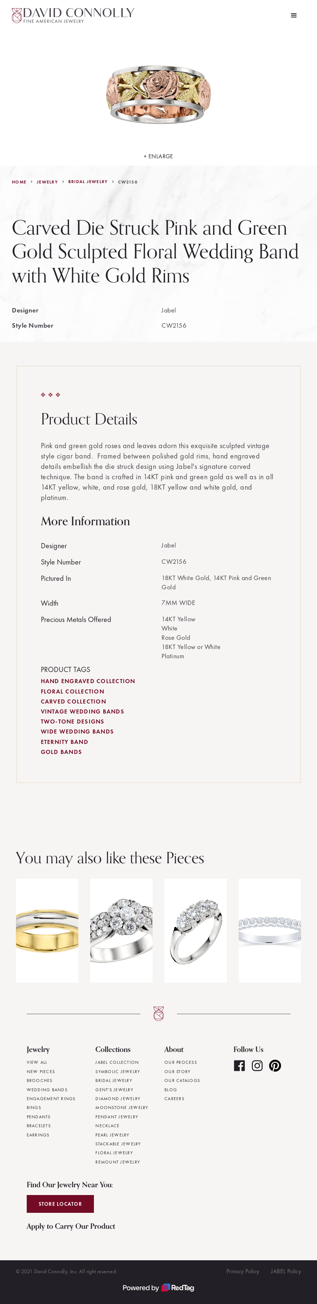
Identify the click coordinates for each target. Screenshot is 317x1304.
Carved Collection (73, 701)
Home (19, 182)
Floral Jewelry (114, 1152)
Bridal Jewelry (88, 181)
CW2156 (128, 182)
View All (37, 1062)
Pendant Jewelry (116, 1116)
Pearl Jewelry (112, 1135)
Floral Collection (72, 691)
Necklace (107, 1125)
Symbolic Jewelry (117, 1071)
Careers (174, 1098)
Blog (170, 1089)
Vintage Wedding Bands (82, 711)
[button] (294, 15)
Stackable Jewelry (118, 1143)
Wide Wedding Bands (77, 731)
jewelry (47, 182)
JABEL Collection (117, 1062)
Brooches (40, 1080)
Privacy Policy (242, 1271)
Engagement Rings (51, 1098)
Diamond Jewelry (117, 1098)
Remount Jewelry (117, 1162)
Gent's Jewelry (114, 1089)
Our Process (180, 1062)
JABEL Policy (286, 1271)
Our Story (177, 1071)
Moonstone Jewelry (121, 1107)
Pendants (39, 1116)
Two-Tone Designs (73, 721)
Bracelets (39, 1125)
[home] (73, 15)
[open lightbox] (158, 98)
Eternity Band (64, 741)
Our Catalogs (182, 1080)
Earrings (38, 1135)
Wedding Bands (47, 1089)
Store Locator (60, 1204)
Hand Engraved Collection (88, 681)
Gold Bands (61, 751)
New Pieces (41, 1071)
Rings (34, 1107)
